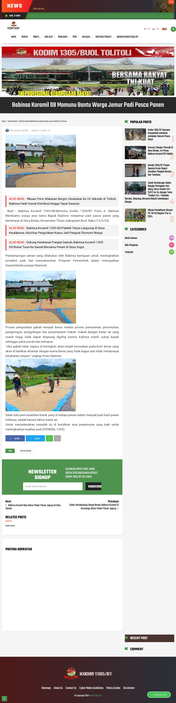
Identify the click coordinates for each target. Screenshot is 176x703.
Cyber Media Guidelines (91, 688)
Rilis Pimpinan (131, 245)
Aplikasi (86, 37)
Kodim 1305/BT (95, 696)
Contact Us (71, 688)
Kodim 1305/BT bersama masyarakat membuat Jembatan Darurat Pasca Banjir (159, 135)
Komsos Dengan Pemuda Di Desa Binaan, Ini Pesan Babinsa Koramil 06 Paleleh (160, 150)
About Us (58, 688)
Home (13, 37)
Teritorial (129, 252)
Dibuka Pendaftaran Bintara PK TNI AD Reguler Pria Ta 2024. (160, 213)
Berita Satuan (25, 451)
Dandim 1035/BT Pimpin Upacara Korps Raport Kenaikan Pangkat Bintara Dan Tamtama (159, 170)
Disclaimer (129, 688)
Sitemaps (46, 688)
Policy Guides (113, 688)
